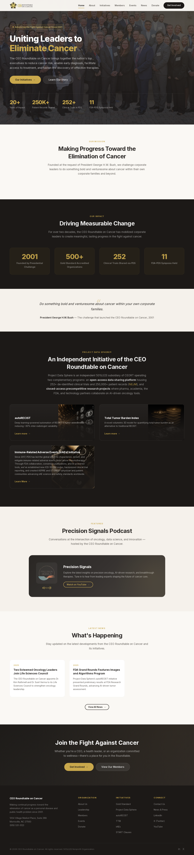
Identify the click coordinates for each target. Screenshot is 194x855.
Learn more (22, 437)
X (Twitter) (159, 821)
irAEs (118, 826)
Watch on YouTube (78, 588)
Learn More (22, 485)
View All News (97, 707)
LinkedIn (158, 815)
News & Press (161, 809)
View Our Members (112, 766)
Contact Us (159, 804)
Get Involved (174, 5)
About (92, 5)
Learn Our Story (58, 79)
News (144, 5)
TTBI (118, 821)
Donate (155, 5)
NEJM (133, 387)
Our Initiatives (25, 79)
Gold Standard (123, 804)
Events (132, 5)
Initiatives (105, 5)
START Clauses (123, 832)
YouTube (158, 826)
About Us (82, 804)
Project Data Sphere (126, 809)
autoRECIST (122, 815)
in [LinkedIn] (179, 849)
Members (120, 5)
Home (81, 5)
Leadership (83, 809)
